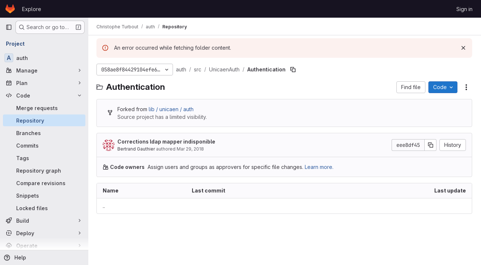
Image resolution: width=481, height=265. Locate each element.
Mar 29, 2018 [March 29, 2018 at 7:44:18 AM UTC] (191, 149)
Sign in (464, 9)
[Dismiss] (463, 47)
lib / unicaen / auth (171, 109)
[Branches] (44, 133)
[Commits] (44, 145)
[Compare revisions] (44, 183)
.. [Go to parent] (104, 206)
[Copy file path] (294, 69)
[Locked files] (44, 208)
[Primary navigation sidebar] (9, 27)
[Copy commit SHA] (430, 145)
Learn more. (319, 167)
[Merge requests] (44, 108)
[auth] (44, 58)
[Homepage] (10, 9)
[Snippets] (44, 195)
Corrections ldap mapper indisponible (167, 141)
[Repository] (44, 120)
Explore (31, 9)
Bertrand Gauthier (137, 149)
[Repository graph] (44, 170)
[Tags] (44, 158)
